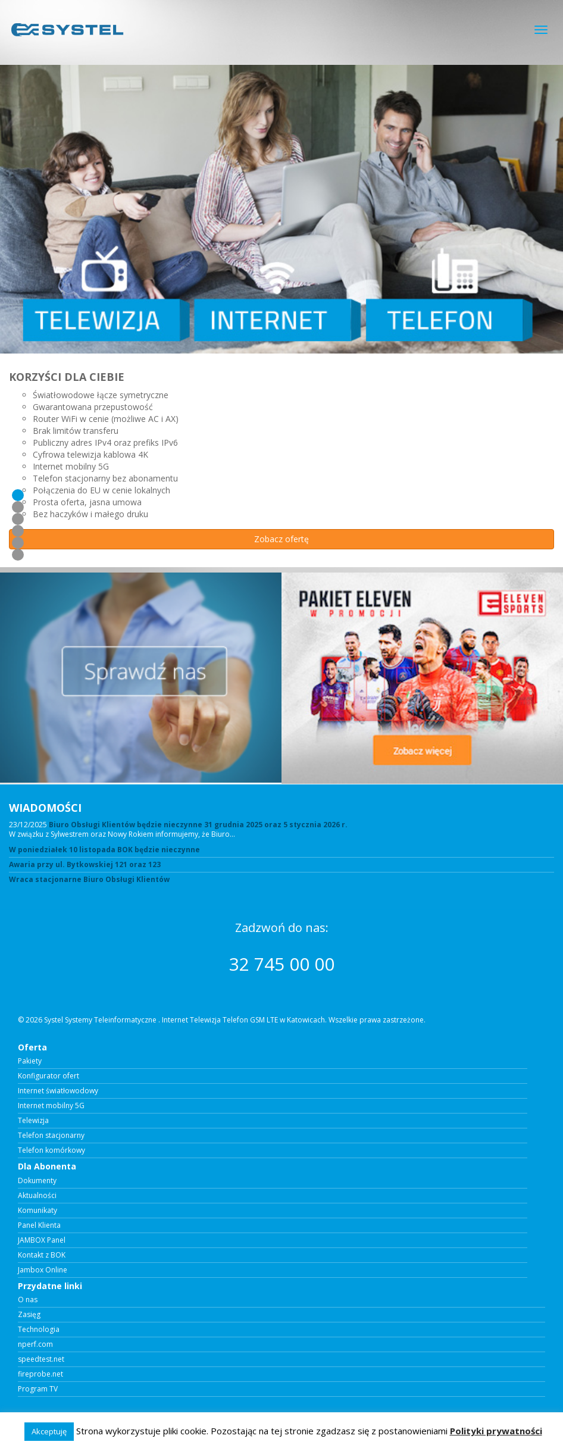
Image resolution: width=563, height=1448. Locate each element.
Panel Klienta (39, 1225)
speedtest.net (41, 1359)
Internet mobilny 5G (51, 1105)
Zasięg (29, 1314)
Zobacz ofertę (281, 539)
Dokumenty (37, 1180)
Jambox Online (42, 1270)
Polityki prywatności (496, 1431)
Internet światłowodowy (58, 1090)
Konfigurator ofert (48, 1076)
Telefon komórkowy (51, 1150)
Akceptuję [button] (49, 1431)
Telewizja (33, 1120)
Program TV (38, 1389)
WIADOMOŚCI (45, 807)
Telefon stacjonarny (51, 1135)
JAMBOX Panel (41, 1240)
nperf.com (35, 1344)
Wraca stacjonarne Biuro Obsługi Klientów (89, 879)
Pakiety (30, 1061)
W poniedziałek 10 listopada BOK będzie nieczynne (104, 850)
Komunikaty (37, 1210)
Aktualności (37, 1195)
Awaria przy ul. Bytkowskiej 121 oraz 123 (85, 865)
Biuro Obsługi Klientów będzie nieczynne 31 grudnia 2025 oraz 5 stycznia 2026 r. (198, 825)
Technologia (39, 1329)
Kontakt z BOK (41, 1255)
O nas (27, 1299)
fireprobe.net (40, 1374)
